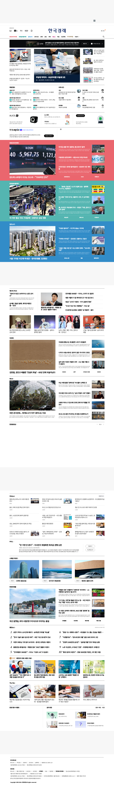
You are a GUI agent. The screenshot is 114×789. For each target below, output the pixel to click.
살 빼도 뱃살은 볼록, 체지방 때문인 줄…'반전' (20, 304)
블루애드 (37, 762)
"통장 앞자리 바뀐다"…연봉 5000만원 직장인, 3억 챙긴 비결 (81, 652)
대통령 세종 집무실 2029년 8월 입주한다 (20, 75)
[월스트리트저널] (21, 31)
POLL (11, 541)
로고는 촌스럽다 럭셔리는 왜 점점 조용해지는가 (73, 414)
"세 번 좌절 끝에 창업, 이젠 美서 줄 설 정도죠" (85, 524)
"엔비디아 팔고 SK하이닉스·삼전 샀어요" (21, 294)
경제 (41, 37)
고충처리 (25, 762)
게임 (58, 37)
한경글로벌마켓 (22, 37)
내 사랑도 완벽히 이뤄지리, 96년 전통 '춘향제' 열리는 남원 (74, 612)
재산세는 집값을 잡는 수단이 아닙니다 (20, 700)
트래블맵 (64, 620)
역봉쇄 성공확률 (63, 107)
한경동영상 (13, 424)
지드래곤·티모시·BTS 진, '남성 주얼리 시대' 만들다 (74, 393)
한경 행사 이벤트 (14, 707)
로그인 (102, 31)
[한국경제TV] (16, 31)
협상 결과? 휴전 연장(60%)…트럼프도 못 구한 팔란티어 (20, 108)
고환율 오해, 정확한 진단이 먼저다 (90, 100)
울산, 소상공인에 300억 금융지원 (19, 515)
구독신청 (19, 762)
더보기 (76, 36)
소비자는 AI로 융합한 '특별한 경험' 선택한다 (69, 676)
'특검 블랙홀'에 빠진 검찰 (88, 107)
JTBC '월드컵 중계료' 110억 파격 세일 (93, 331)
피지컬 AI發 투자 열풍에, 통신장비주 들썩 (72, 147)
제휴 (18, 771)
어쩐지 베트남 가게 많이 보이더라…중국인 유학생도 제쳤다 (31, 642)
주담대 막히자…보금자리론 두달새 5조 (50, 77)
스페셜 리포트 (14, 558)
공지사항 (49, 707)
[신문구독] (32, 31)
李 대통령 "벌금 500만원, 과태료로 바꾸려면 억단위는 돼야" (20, 64)
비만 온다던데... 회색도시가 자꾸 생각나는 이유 (28, 413)
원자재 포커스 (36, 90)
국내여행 (76, 620)
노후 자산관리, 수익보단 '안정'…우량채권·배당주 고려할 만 (80, 647)
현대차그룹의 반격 (84, 581)
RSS (46, 771)
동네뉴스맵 (66, 258)
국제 (49, 37)
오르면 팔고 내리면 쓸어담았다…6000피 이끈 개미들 (74, 168)
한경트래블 (13, 587)
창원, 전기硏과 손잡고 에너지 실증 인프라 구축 (52, 500)
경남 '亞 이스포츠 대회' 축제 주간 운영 (86, 507)
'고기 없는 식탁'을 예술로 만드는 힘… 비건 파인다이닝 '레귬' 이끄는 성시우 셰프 (74, 601)
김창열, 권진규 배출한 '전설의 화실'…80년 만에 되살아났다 (32, 372)
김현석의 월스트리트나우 (15, 98)
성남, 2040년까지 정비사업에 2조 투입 (21, 524)
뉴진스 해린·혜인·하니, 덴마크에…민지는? (68, 331)
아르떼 (11, 338)
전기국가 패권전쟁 (51, 581)
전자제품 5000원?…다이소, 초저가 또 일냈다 (79, 293)
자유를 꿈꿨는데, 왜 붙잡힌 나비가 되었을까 (72, 342)
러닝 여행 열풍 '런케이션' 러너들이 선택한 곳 (73, 383)
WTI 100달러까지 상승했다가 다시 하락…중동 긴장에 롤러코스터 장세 (20, 93)
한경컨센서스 (67, 177)
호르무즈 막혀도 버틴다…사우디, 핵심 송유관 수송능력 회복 (44, 100)
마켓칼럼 (35, 105)
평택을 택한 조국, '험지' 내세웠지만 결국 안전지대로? (84, 533)
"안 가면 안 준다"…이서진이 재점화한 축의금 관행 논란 (40, 545)
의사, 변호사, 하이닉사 (90, 699)
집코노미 (30, 37)
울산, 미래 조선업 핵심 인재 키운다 (19, 507)
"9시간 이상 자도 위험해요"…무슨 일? (77, 306)
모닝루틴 (63, 37)
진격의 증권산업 (18, 581)
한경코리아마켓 (13, 37)
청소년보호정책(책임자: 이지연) (73, 771)
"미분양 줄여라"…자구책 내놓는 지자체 (71, 228)
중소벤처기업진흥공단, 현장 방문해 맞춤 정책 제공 (44, 676)
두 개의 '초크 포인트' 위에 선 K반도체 (90, 93)
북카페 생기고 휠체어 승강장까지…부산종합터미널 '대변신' (89, 500)
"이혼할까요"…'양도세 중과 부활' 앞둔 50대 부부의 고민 (80, 637)
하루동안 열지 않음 (96, 43)
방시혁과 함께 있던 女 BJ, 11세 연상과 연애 (20, 331)
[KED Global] (26, 31)
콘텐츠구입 (21, 771)
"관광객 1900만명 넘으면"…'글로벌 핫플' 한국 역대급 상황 (81, 642)
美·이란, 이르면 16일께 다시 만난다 (98, 61)
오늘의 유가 (12, 90)
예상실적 (66, 217)
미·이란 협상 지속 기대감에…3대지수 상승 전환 (28, 218)
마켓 (97, 177)
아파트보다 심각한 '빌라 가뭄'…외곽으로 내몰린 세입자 (99, 70)
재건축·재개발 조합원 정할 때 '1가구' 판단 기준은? (69, 700)
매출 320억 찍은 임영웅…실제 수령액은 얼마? (44, 331)
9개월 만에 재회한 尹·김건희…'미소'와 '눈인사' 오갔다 (19, 79)
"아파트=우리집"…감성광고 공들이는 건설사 (73, 239)
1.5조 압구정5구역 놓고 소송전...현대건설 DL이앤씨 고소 (85, 516)
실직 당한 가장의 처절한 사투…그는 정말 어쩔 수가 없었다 (74, 363)
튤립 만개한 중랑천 (47, 524)
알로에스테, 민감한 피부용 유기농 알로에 (93, 676)
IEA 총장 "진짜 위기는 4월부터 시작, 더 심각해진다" (74, 198)
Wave (53, 37)
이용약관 (51, 771)
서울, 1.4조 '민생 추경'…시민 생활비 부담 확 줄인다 (52, 516)
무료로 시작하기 (48, 136)
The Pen (12, 683)
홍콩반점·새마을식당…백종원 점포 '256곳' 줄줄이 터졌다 (51, 308)
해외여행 (87, 620)
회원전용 (12, 87)
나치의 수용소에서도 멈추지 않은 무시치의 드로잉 (74, 352)
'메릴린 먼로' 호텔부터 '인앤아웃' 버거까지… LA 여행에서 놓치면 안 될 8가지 (74, 591)
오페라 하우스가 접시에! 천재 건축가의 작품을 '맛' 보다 (74, 403)
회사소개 (12, 762)
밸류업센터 (96, 258)
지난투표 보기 (90, 550)
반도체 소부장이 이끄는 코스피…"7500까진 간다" (29, 177)
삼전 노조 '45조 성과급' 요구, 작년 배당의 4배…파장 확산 (99, 51)
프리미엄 (71, 36)
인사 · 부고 (98, 707)
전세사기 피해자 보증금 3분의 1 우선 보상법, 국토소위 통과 (19, 533)
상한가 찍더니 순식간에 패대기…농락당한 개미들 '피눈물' (31, 632)
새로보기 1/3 (101, 496)
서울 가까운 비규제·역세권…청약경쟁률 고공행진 (28, 258)
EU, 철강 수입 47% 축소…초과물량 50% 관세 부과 (43, 93)
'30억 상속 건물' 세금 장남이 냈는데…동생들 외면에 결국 (44, 700)
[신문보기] (11, 31)
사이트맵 (35, 771)
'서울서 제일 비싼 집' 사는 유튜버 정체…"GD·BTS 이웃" (74, 249)
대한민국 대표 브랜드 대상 (24, 658)
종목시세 (81, 217)
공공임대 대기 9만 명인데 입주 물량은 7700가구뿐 (67, 93)
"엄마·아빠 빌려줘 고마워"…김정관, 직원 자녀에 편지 (52, 533)
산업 (45, 37)
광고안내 (31, 762)
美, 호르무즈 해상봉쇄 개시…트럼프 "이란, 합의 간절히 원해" (75, 208)
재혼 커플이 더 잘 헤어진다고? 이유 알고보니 (79, 298)
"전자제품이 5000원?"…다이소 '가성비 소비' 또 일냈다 (30, 652)
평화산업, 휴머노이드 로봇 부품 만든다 (19, 500)
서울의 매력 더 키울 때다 (65, 100)
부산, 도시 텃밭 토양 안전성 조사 (51, 507)
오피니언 (36, 37)
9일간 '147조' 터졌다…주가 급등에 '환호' (78, 302)
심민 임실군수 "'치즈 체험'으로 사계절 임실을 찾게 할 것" (20, 676)
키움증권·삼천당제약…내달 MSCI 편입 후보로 (73, 157)
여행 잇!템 (98, 620)
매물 (82, 258)
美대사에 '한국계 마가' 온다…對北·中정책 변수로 (20, 70)
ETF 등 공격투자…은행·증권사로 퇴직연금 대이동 (99, 79)
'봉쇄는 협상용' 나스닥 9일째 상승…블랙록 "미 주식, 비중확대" (20, 100)
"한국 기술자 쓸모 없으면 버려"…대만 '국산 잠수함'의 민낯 (31, 637)
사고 (103, 707)
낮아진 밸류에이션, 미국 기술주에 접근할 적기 (44, 108)
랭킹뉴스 (12, 627)
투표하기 (90, 546)
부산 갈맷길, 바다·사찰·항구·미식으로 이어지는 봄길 (29, 621)
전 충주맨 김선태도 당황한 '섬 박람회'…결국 (79, 310)
